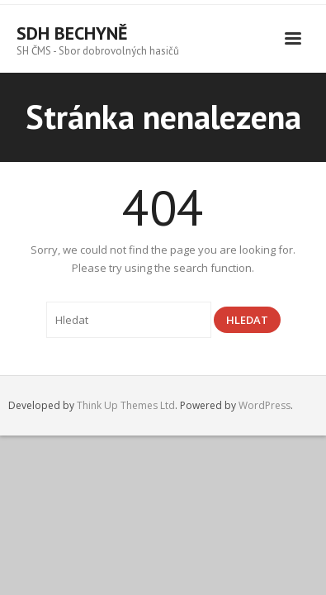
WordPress (265, 405)
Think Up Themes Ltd (126, 405)
